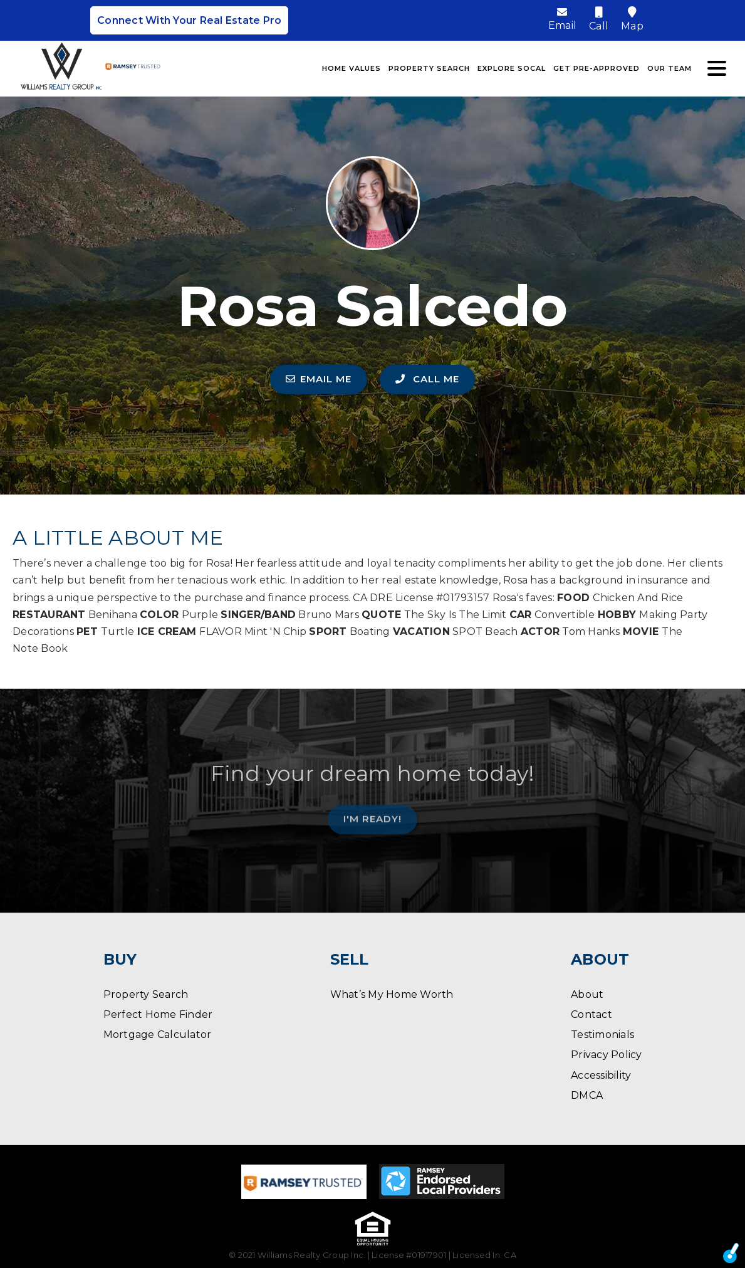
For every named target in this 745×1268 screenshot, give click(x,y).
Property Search (429, 68)
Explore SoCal (511, 68)
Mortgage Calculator (157, 1034)
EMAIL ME (319, 379)
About (587, 994)
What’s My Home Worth (392, 994)
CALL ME (427, 379)
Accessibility (601, 1075)
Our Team (669, 68)
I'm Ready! (372, 815)
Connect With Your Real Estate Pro (189, 20)
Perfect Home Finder (158, 1014)
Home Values (351, 68)
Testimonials (602, 1034)
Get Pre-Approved (596, 68)
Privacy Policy (606, 1055)
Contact (591, 1014)
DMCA (587, 1095)
